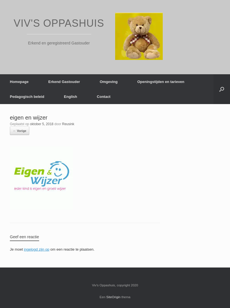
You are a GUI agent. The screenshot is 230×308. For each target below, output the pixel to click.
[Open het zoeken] (221, 89)
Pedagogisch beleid (27, 97)
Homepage (19, 82)
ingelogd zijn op (36, 249)
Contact (103, 97)
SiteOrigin (113, 297)
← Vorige (19, 130)
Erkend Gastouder (64, 82)
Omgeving (109, 82)
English (70, 97)
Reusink (68, 124)
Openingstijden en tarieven (160, 82)
